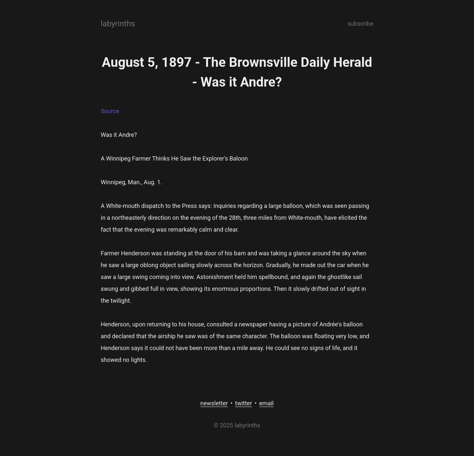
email (266, 403)
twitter (243, 403)
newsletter (214, 403)
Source (110, 111)
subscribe (360, 23)
